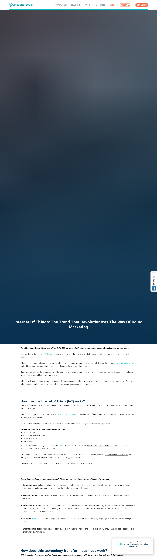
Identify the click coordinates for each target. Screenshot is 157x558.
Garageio (36, 518)
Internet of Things (44, 354)
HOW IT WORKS (61, 5)
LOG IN (112, 5)
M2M (62, 445)
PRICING (88, 5)
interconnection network (68, 414)
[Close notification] (151, 540)
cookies (120, 544)
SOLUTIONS (75, 5)
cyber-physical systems (126, 363)
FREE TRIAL (125, 5)
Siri (53, 511)
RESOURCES (100, 5)
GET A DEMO (142, 5)
